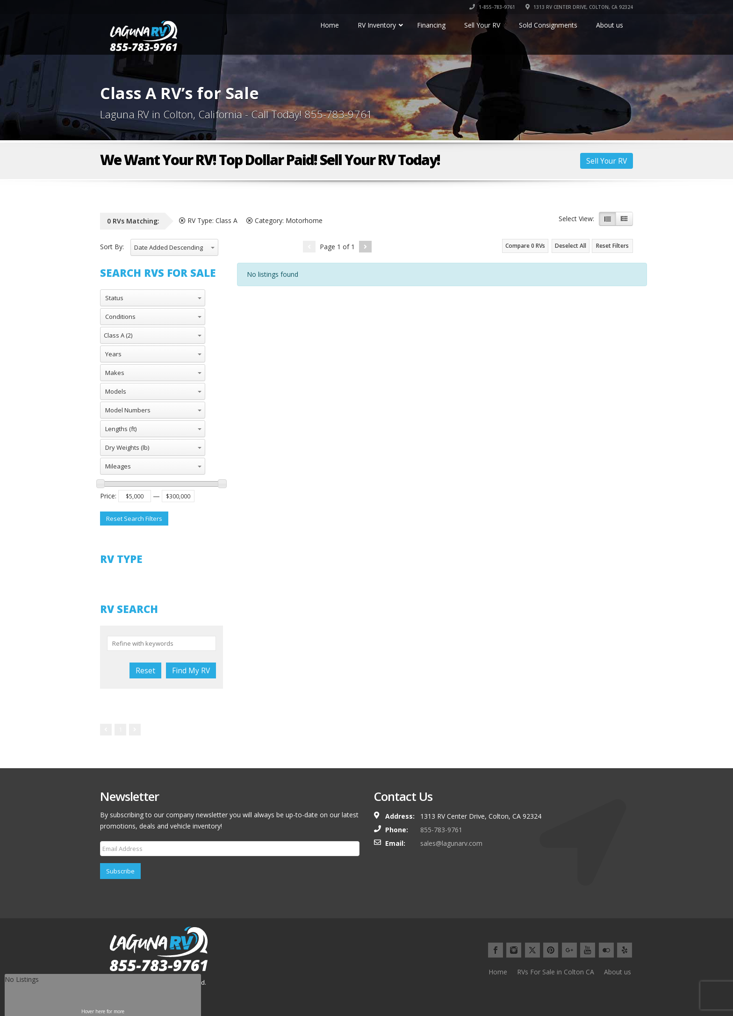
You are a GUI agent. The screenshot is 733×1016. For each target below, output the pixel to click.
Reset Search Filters (134, 518)
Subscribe (120, 871)
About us (617, 971)
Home (498, 971)
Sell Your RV (606, 161)
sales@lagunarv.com (451, 843)
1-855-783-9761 (492, 7)
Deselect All (570, 246)
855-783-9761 (441, 829)
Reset (145, 670)
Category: (284, 220)
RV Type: (208, 220)
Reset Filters (612, 246)
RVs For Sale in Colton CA (555, 971)
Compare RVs (525, 246)
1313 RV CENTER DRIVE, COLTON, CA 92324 (579, 7)
